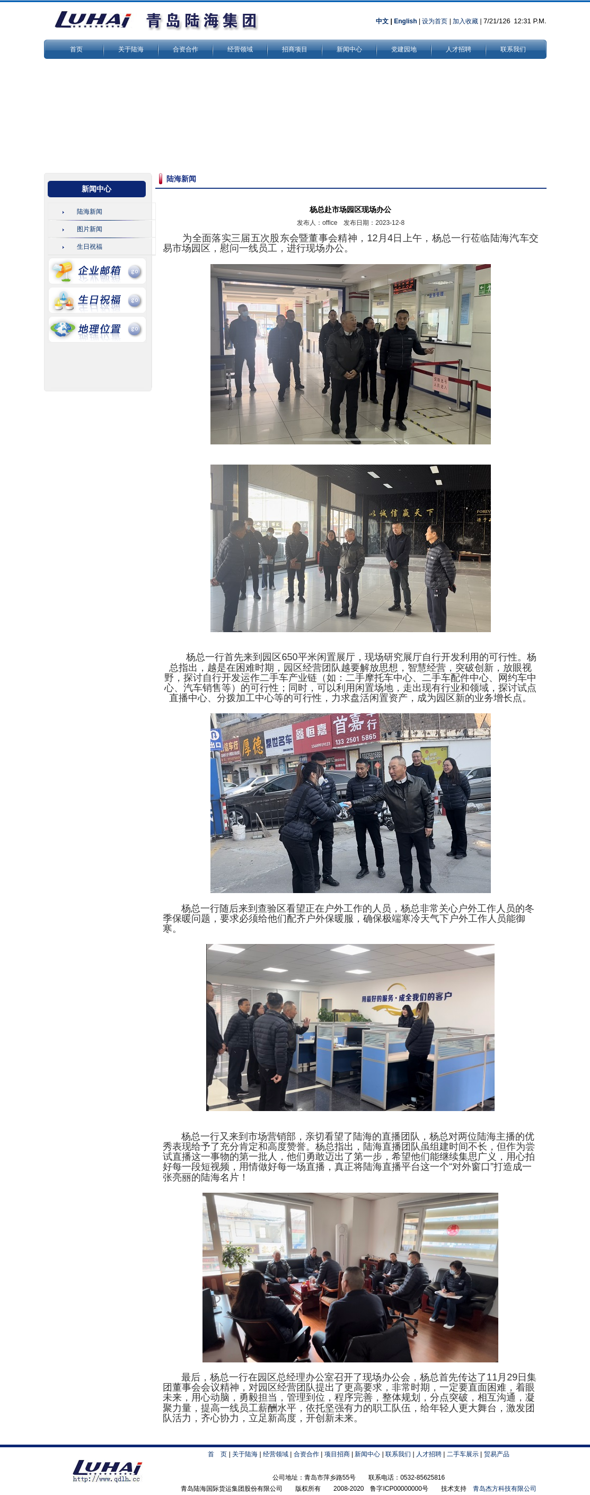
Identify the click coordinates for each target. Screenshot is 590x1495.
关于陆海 (131, 49)
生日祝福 (89, 246)
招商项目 (294, 49)
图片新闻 (89, 229)
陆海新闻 (89, 211)
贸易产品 (496, 1454)
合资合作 (185, 49)
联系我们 (513, 49)
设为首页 (434, 21)
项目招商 (337, 1454)
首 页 (217, 1454)
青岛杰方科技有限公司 (504, 1488)
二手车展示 (463, 1454)
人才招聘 (458, 49)
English (405, 21)
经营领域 (240, 49)
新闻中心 (349, 49)
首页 (76, 49)
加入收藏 (465, 21)
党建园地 (404, 49)
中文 (382, 21)
